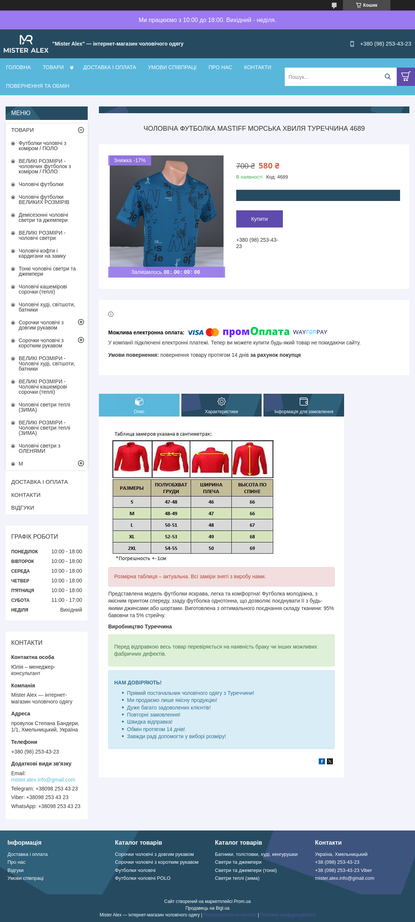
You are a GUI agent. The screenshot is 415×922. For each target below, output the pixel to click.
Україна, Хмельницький (341, 854)
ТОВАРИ (53, 67)
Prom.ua (242, 901)
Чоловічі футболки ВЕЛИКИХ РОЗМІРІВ (44, 199)
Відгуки (15, 870)
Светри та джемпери (238, 862)
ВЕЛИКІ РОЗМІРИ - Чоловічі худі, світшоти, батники (47, 363)
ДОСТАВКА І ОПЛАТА (109, 67)
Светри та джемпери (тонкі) (246, 870)
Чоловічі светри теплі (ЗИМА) (44, 407)
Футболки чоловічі (135, 870)
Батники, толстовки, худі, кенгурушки (256, 854)
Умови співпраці (25, 878)
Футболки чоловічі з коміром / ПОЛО (42, 145)
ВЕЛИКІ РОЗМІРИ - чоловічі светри (42, 235)
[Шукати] (387, 77)
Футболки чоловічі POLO (143, 878)
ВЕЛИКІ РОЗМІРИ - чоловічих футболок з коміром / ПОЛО (45, 166)
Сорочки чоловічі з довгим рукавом (41, 325)
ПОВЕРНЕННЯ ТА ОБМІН (37, 86)
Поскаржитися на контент (229, 915)
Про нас (16, 862)
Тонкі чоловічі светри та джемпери (47, 271)
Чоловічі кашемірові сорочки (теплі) (43, 289)
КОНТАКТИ (257, 67)
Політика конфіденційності (287, 915)
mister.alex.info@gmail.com (43, 780)
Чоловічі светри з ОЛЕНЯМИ (39, 448)
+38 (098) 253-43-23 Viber (343, 870)
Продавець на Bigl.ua (207, 908)
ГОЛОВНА (18, 67)
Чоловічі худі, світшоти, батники (47, 307)
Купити (259, 219)
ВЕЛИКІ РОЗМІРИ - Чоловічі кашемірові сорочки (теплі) (43, 386)
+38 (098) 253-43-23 (337, 862)
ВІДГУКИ (22, 507)
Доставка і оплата (27, 854)
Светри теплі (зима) (237, 878)
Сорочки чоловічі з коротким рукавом (41, 343)
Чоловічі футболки (41, 184)
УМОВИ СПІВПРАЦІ (172, 67)
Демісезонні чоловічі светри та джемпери (43, 217)
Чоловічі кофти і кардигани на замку (42, 253)
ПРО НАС (220, 67)
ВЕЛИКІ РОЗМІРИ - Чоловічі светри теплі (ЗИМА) (44, 428)
